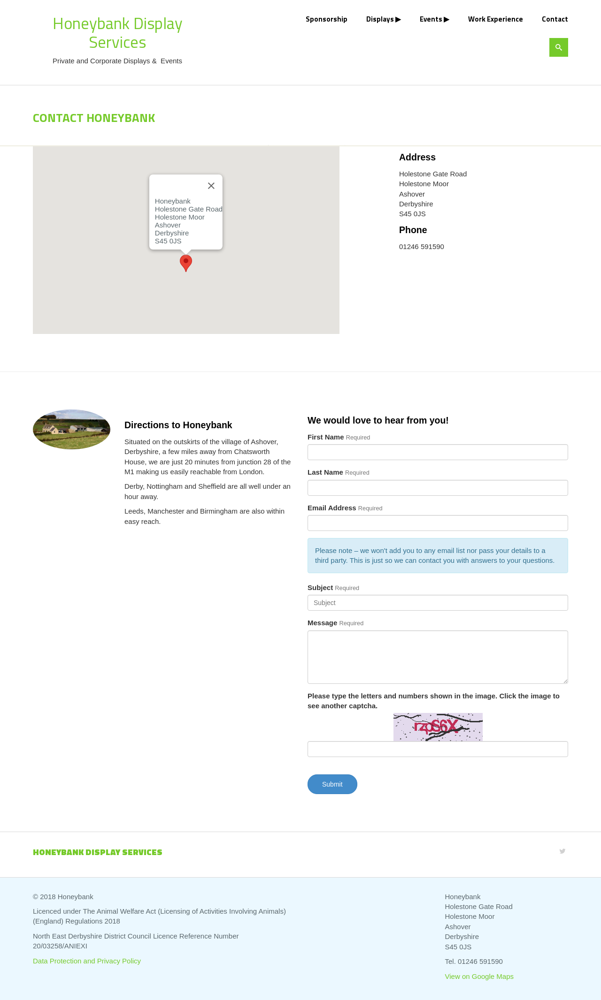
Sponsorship (326, 19)
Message (322, 623)
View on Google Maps (479, 976)
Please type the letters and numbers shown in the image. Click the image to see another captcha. (434, 701)
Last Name (325, 472)
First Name (326, 437)
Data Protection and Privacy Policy (87, 961)
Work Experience (495, 19)
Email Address (332, 508)
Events (431, 19)
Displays (380, 19)
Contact (555, 19)
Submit (332, 784)
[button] (186, 263)
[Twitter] (562, 851)
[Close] (211, 185)
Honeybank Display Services (118, 32)
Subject (320, 587)
